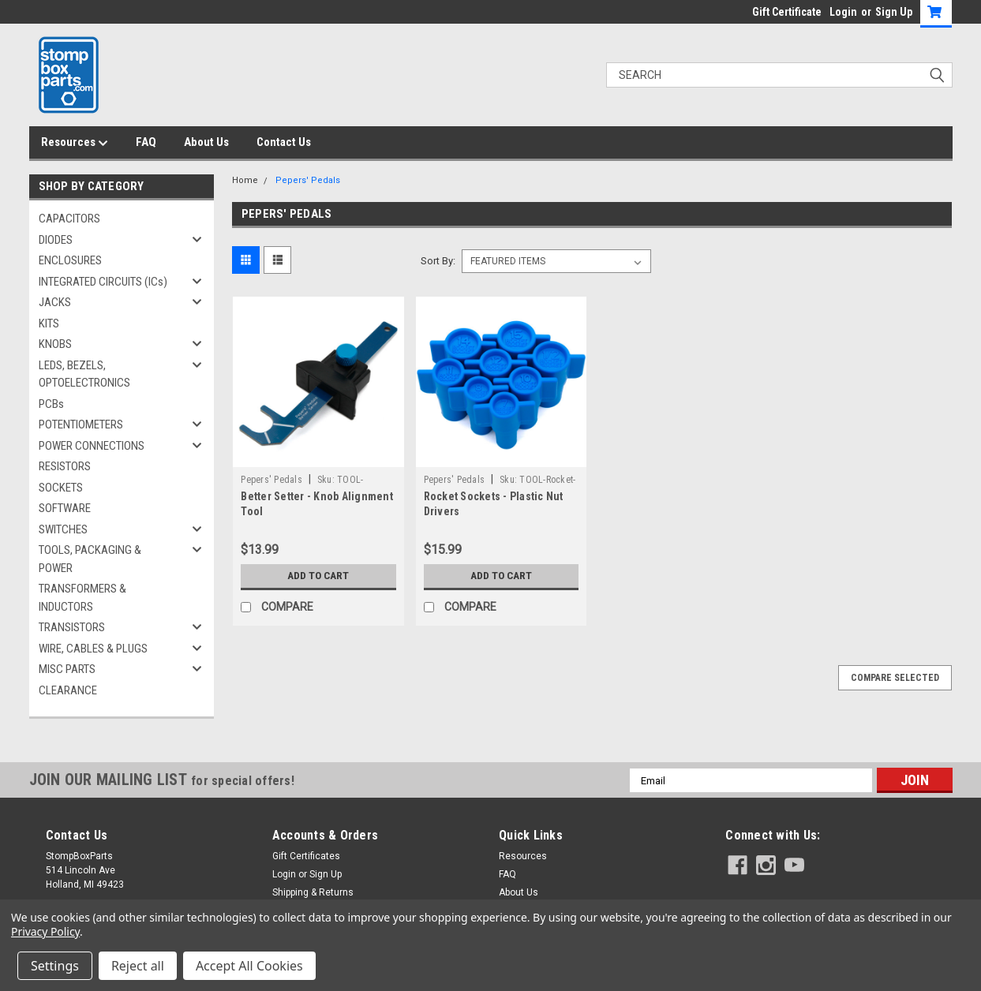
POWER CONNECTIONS (91, 446)
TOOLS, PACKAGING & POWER (90, 559)
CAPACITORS (69, 218)
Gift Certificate (787, 12)
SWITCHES (63, 529)
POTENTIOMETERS (81, 424)
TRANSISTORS (72, 627)
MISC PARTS (67, 669)
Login (843, 12)
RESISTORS (65, 466)
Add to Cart (318, 576)
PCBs (51, 404)
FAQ (146, 142)
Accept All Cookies (249, 965)
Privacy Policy (45, 931)
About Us (206, 142)
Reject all (137, 965)
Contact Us (283, 142)
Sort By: (438, 261)
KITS (49, 323)
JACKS (55, 302)
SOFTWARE (65, 508)
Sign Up (893, 12)
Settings (55, 965)
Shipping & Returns (313, 892)
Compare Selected (895, 677)
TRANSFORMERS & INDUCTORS (82, 598)
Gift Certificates (306, 856)
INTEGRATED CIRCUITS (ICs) (103, 282)
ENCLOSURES (70, 260)
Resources (74, 143)
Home (245, 180)
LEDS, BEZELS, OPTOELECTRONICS (84, 374)
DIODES (56, 240)
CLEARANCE (68, 690)
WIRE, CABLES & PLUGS (93, 648)
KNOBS (55, 344)
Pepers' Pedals (307, 180)
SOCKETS (61, 488)
